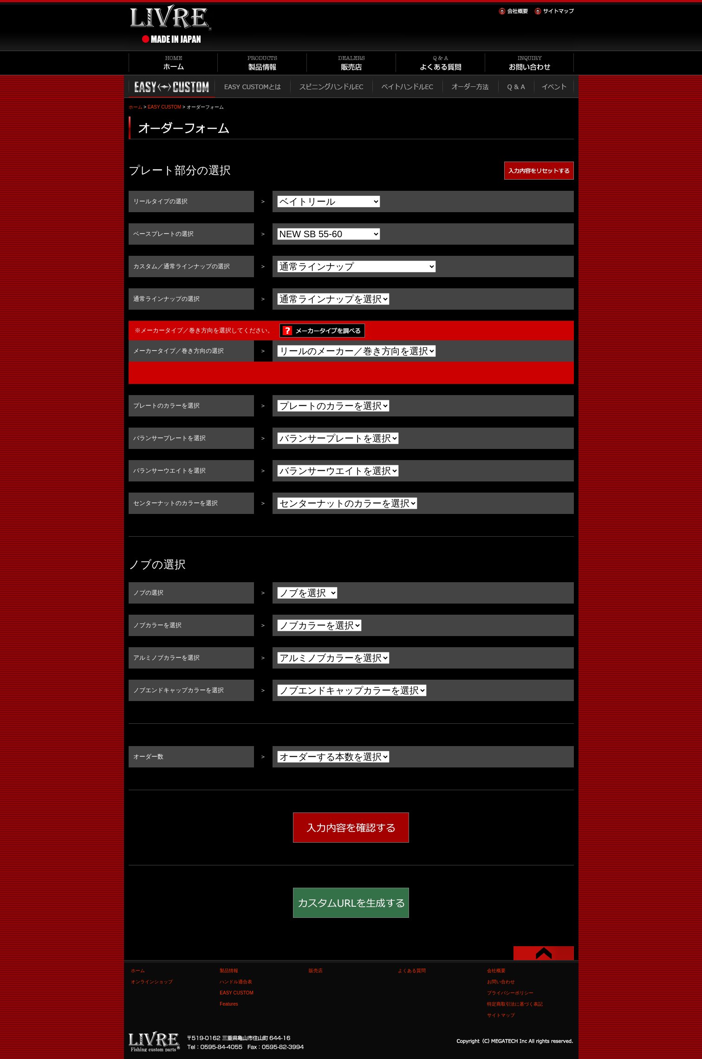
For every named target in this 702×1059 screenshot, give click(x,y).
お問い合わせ (501, 981)
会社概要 (496, 970)
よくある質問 (412, 970)
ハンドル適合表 (236, 981)
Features (229, 1004)
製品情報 (229, 970)
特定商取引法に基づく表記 (515, 1004)
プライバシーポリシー (510, 992)
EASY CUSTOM (164, 107)
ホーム (136, 107)
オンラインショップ (152, 981)
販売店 (316, 970)
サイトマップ (501, 1015)
